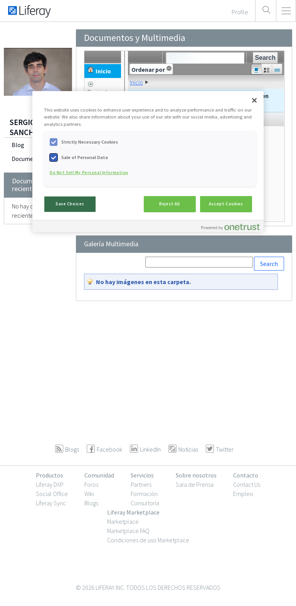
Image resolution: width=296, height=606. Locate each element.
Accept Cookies (226, 204)
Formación (144, 494)
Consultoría (145, 503)
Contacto (245, 475)
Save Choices (70, 204)
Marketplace (123, 521)
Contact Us (246, 484)
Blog (18, 145)
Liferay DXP (50, 484)
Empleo (243, 494)
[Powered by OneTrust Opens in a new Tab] (230, 227)
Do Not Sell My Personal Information (89, 172)
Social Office (52, 494)
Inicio (136, 82)
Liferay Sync (51, 503)
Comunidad (99, 475)
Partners (141, 484)
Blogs (91, 503)
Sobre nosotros (196, 475)
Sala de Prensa (195, 484)
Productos (49, 475)
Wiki (89, 494)
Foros (91, 484)
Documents (27, 159)
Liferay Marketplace (133, 512)
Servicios (142, 475)
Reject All (169, 204)
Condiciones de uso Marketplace (148, 540)
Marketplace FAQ (128, 531)
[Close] (254, 100)
